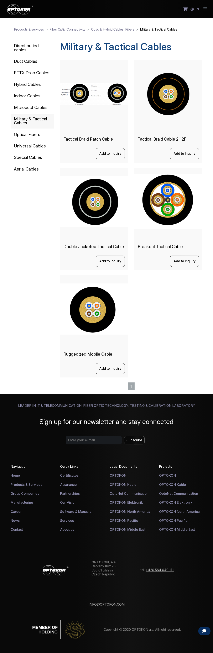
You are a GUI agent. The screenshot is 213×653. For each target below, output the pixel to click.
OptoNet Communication (129, 493)
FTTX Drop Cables (31, 72)
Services (67, 520)
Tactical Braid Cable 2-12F (162, 139)
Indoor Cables (27, 95)
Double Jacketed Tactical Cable (93, 246)
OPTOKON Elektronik (126, 502)
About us (67, 529)
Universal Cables (30, 145)
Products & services (29, 29)
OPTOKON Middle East (127, 529)
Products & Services (26, 484)
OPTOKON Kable (123, 484)
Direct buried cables (26, 47)
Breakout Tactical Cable (160, 246)
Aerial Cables (26, 169)
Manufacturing (22, 502)
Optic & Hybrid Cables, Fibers (112, 29)
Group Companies (25, 493)
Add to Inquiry (110, 153)
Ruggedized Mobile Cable (87, 354)
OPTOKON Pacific (124, 520)
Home (15, 475)
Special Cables (28, 157)
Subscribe (134, 440)
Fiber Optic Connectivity (67, 29)
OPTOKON (118, 475)
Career (16, 512)
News (15, 520)
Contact (17, 529)
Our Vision (68, 502)
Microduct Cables (30, 107)
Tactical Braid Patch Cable (88, 139)
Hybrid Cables (27, 84)
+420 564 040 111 (160, 570)
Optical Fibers (27, 134)
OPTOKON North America (130, 512)
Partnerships (70, 493)
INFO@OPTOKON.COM (107, 604)
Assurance (68, 484)
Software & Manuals (75, 512)
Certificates (69, 475)
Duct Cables (25, 61)
